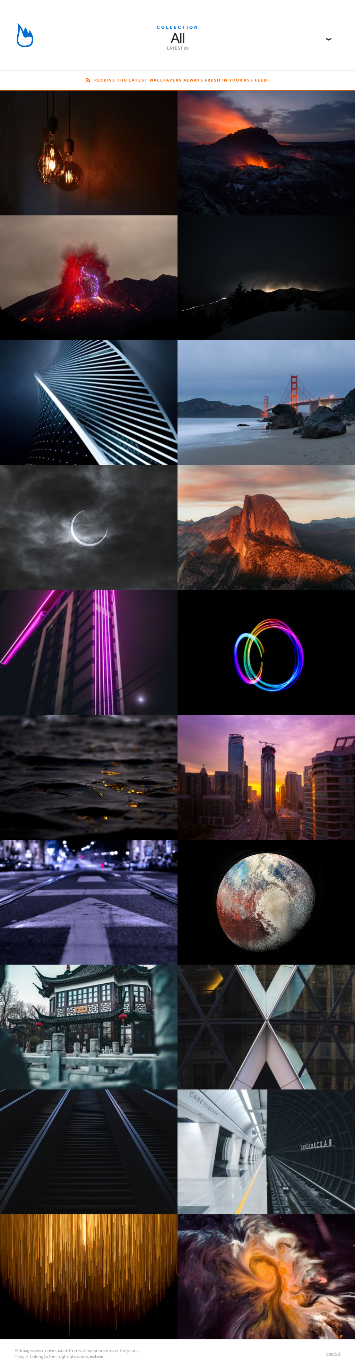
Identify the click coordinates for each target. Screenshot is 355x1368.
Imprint (333, 1353)
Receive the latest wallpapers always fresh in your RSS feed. (177, 80)
